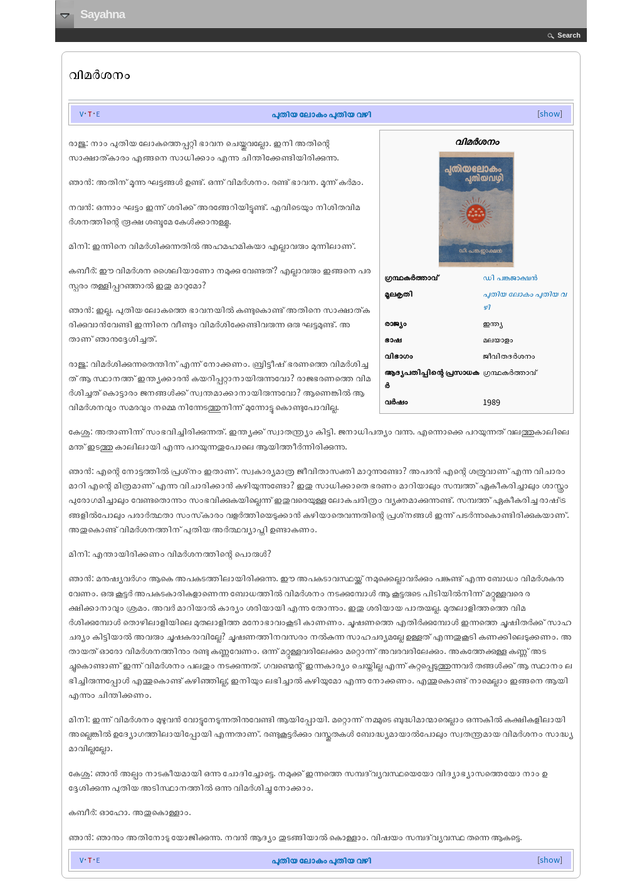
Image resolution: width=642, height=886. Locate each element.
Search (569, 35)
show (550, 113)
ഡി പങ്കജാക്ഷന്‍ (510, 277)
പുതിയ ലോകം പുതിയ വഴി (321, 114)
